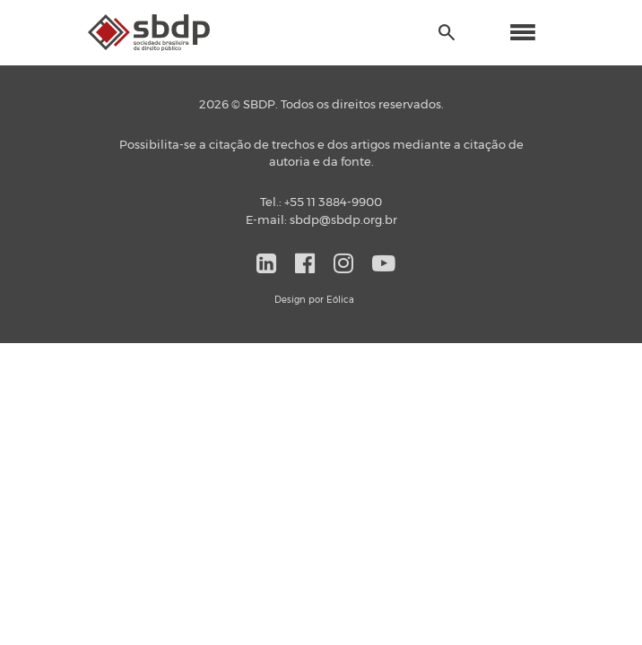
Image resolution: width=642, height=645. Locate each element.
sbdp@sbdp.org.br (343, 221)
